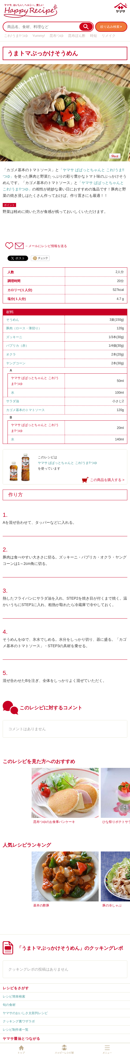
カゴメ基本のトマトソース (25, 410)
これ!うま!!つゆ (16, 36)
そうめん (12, 320)
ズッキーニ (14, 337)
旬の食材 (9, 1005)
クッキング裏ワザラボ (19, 1021)
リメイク (109, 36)
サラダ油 (12, 401)
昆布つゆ (57, 36)
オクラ (11, 354)
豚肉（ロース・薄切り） (24, 328)
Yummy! (38, 36)
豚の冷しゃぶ (112, 905)
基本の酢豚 (41, 905)
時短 (93, 36)
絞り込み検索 (110, 27)
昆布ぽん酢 (77, 36)
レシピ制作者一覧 (15, 1029)
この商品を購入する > (107, 480)
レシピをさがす (16, 988)
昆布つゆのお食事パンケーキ (54, 822)
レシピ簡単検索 (14, 996)
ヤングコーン (15, 363)
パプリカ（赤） (17, 345)
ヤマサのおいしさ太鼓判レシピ (25, 1013)
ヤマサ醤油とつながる (21, 1039)
